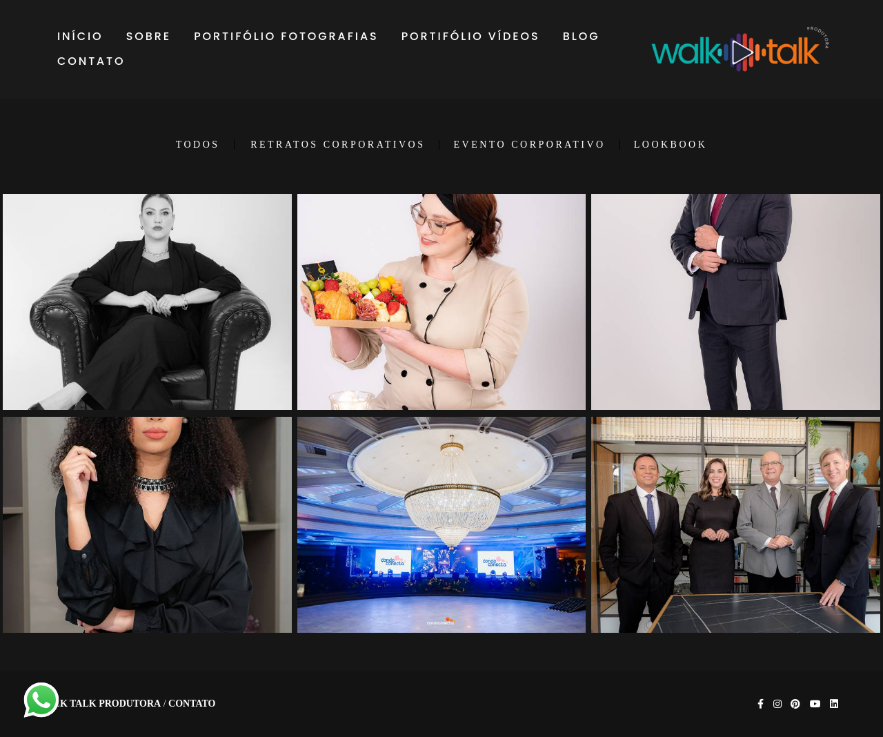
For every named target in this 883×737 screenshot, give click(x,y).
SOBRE (148, 36)
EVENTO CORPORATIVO (529, 145)
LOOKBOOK (671, 145)
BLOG (581, 36)
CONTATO (91, 61)
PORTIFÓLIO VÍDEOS (470, 36)
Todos (198, 145)
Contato (191, 704)
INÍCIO (80, 36)
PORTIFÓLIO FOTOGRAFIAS (286, 36)
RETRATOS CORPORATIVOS (337, 145)
